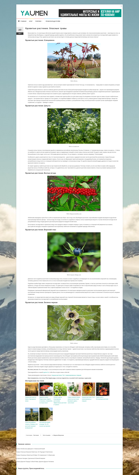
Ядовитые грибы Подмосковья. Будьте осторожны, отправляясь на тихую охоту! (45, 399)
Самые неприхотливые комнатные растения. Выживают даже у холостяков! (74, 399)
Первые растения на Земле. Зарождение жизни (30, 399)
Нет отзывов (46, 435)
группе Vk (46, 372)
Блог (31, 21)
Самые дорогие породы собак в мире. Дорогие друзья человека (35, 461)
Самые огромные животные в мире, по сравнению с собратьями (35, 455)
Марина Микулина (59, 435)
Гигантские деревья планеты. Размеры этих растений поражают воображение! (31, 425)
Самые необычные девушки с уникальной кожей (30, 448)
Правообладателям (53, 21)
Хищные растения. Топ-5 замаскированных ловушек (66, 375)
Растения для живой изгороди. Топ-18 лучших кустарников (44, 424)
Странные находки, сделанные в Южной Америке (30, 458)
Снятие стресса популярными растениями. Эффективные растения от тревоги (60, 400)
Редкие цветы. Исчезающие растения (102, 398)
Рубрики (38, 21)
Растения (36, 435)
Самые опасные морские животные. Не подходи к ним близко (34, 452)
